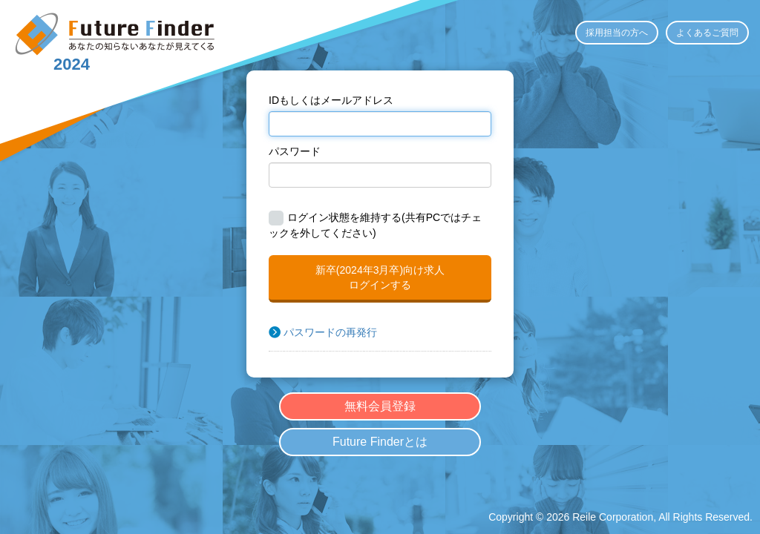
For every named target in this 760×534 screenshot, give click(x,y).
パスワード (295, 151)
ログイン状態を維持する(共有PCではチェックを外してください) (375, 225)
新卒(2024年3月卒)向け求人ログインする (380, 277)
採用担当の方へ (617, 32)
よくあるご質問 (707, 32)
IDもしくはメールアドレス (331, 100)
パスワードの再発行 (330, 332)
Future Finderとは (380, 441)
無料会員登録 (380, 406)
